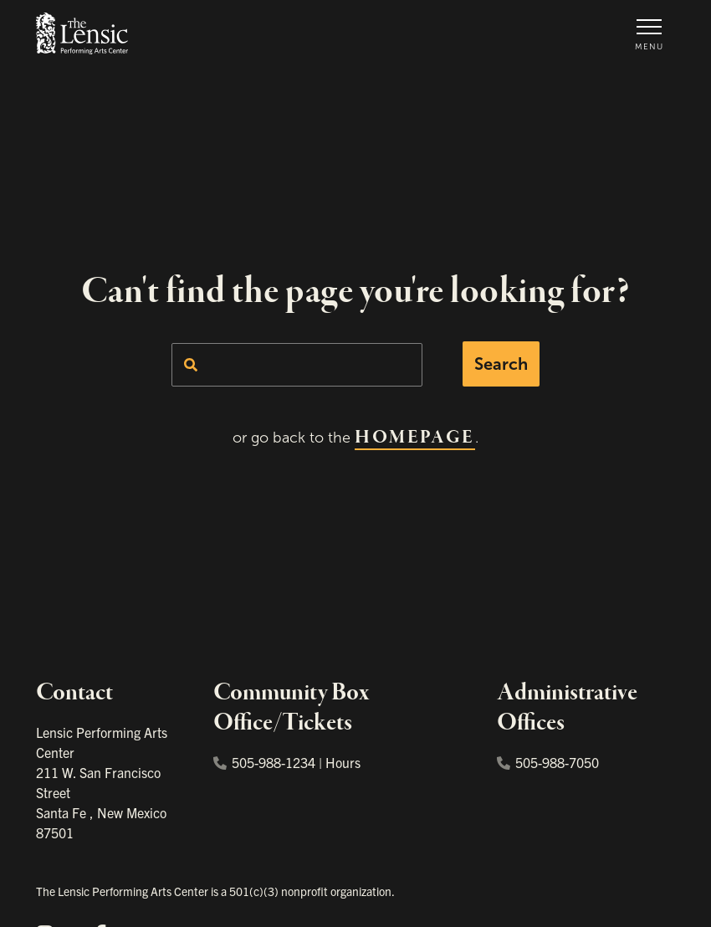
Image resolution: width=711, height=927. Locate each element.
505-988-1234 (264, 762)
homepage (414, 438)
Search (501, 364)
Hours (343, 762)
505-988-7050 (548, 762)
